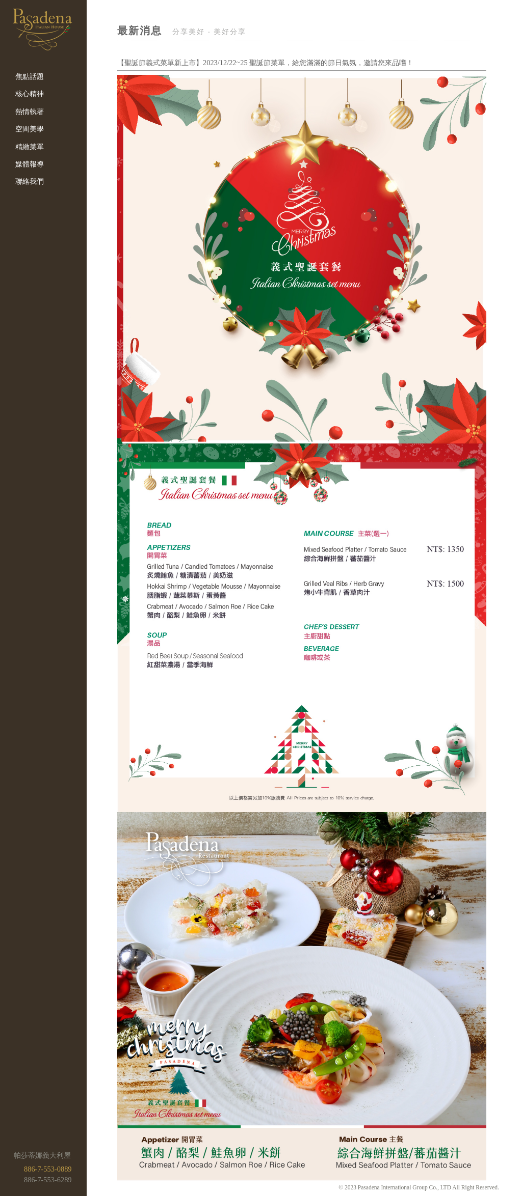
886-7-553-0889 (48, 1169)
